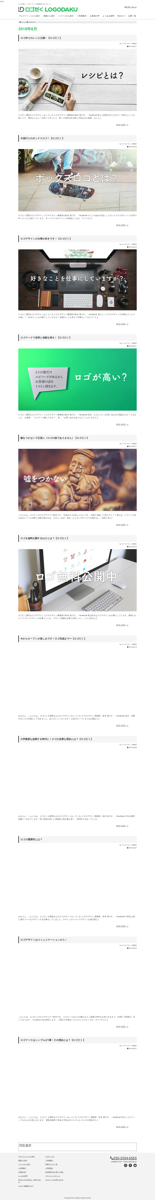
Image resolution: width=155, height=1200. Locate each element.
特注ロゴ (121, 16)
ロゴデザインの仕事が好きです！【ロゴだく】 (46, 238)
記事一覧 (132, 16)
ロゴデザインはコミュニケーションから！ (43, 939)
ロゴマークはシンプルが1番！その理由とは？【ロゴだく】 (52, 1040)
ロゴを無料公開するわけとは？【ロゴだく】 (44, 538)
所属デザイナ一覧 (51, 1164)
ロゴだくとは (49, 1156)
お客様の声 (94, 16)
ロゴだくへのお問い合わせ (54, 1180)
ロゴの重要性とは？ (31, 839)
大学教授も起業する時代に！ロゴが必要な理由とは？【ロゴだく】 (56, 739)
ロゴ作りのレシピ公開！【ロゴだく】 (41, 38)
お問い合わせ (131, 7)
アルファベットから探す (29, 16)
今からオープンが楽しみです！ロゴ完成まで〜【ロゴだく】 (53, 638)
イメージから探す (66, 16)
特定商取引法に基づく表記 (54, 1172)
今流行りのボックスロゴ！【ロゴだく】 (42, 138)
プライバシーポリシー (52, 1176)
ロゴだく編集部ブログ (25, 1186)
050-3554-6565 (125, 1158)
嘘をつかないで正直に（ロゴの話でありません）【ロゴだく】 (54, 438)
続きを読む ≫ (122, 125)
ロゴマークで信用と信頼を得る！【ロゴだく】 (45, 337)
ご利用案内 (82, 16)
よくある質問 (108, 16)
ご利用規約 (49, 1168)
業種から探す (49, 16)
